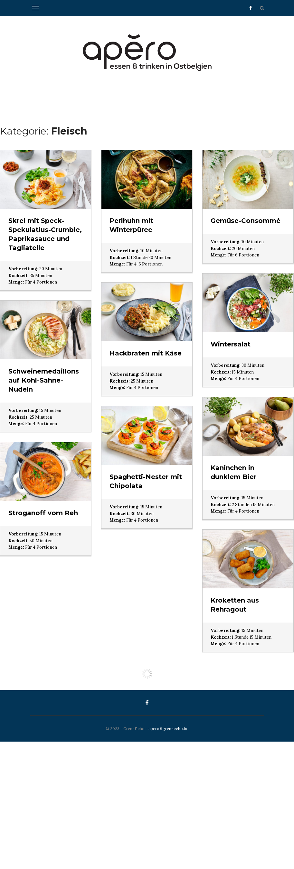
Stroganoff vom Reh (43, 513)
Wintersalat (231, 344)
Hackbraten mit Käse (145, 353)
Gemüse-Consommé (245, 221)
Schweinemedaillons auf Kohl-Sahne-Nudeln (43, 380)
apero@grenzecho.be (168, 728)
